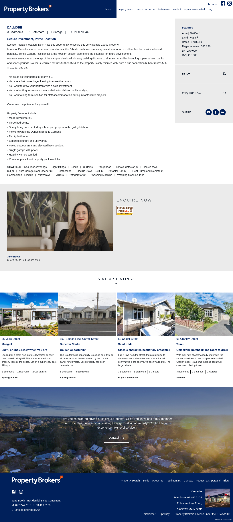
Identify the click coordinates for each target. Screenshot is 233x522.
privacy (165, 514)
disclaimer (149, 514)
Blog (210, 9)
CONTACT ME (116, 437)
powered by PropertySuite (223, 519)
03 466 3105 (41, 505)
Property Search (126, 9)
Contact (177, 9)
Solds (140, 9)
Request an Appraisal (194, 9)
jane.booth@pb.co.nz (27, 509)
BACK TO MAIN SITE (189, 509)
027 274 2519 (21, 505)
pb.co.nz (212, 4)
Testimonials (164, 9)
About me (150, 9)
